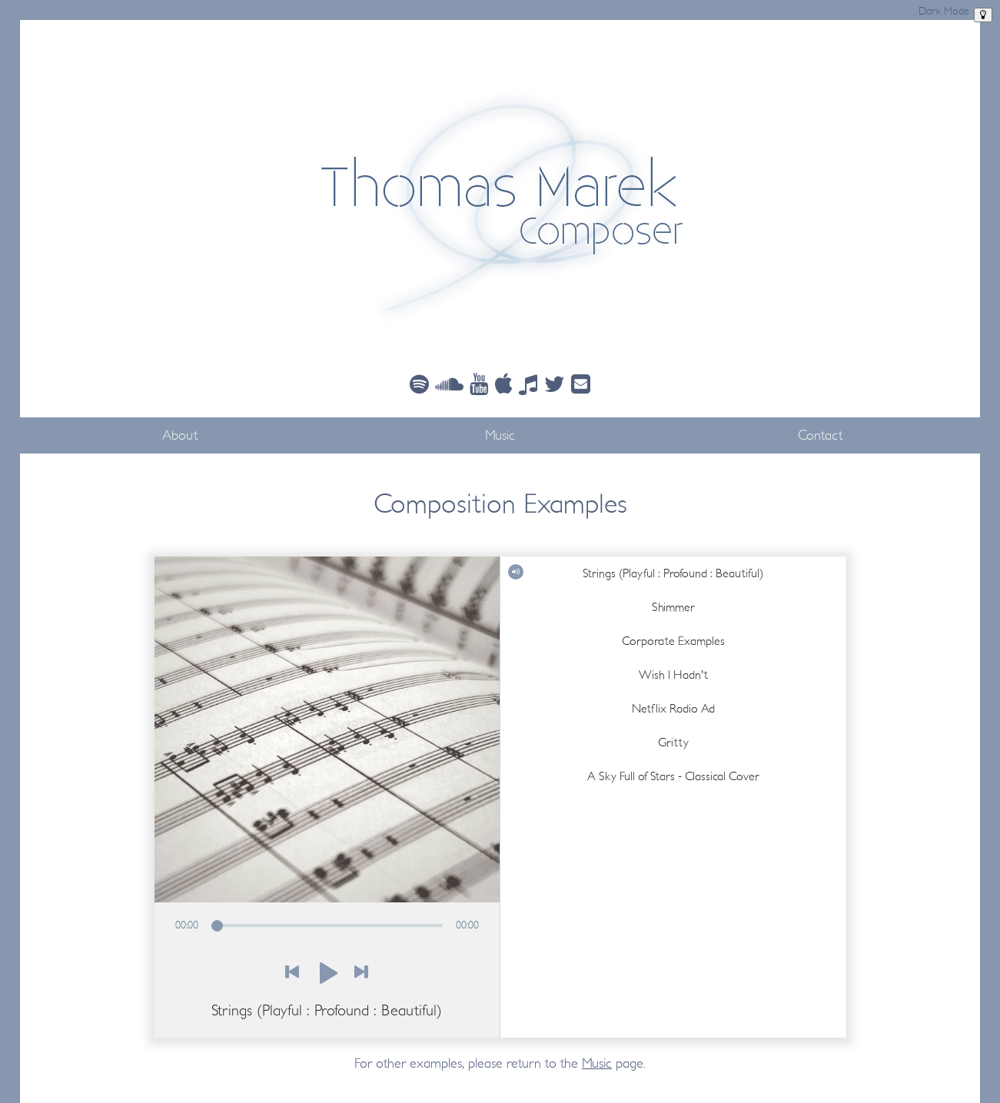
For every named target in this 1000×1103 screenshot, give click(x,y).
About (180, 435)
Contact (820, 435)
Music (500, 435)
